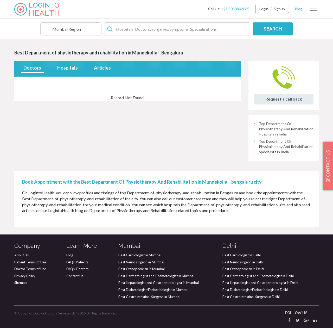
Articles (102, 68)
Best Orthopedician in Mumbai (141, 269)
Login (263, 9)
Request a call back (283, 98)
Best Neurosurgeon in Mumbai (141, 262)
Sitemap (20, 283)
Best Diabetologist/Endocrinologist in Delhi (255, 290)
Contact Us (74, 276)
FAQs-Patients (77, 262)
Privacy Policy (24, 276)
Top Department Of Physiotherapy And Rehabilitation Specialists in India (286, 146)
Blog (298, 9)
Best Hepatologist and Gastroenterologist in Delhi (260, 283)
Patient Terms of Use (30, 262)
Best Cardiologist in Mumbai (139, 255)
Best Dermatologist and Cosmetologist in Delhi (258, 276)
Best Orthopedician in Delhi (243, 269)
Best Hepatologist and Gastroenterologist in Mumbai (158, 283)
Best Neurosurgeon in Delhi (243, 262)
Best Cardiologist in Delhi (241, 255)
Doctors (32, 68)
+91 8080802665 (235, 9)
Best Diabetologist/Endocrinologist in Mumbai (153, 290)
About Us (21, 255)
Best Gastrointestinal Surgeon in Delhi (251, 297)
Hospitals (67, 68)
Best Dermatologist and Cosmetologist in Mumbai (156, 276)
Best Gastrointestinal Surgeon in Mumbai (149, 297)
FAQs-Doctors (77, 269)
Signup (279, 9)
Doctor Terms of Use (30, 269)
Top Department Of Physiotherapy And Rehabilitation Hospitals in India (286, 128)
